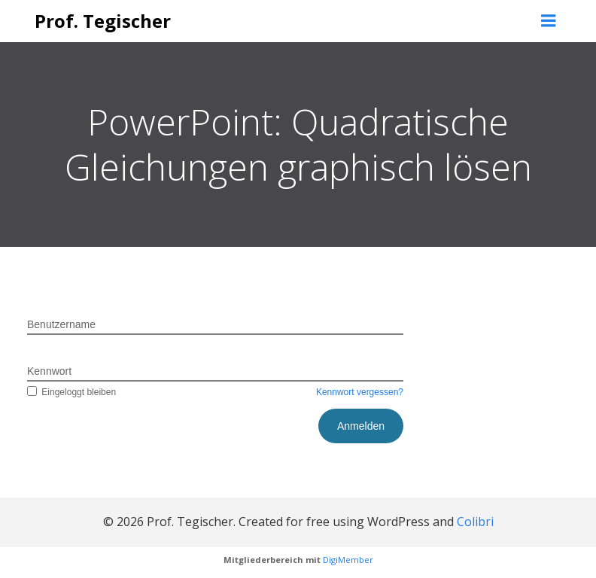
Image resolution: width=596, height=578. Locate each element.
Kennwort (49, 371)
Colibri (475, 521)
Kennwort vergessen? (359, 392)
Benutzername (61, 324)
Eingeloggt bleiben (71, 392)
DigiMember (348, 559)
